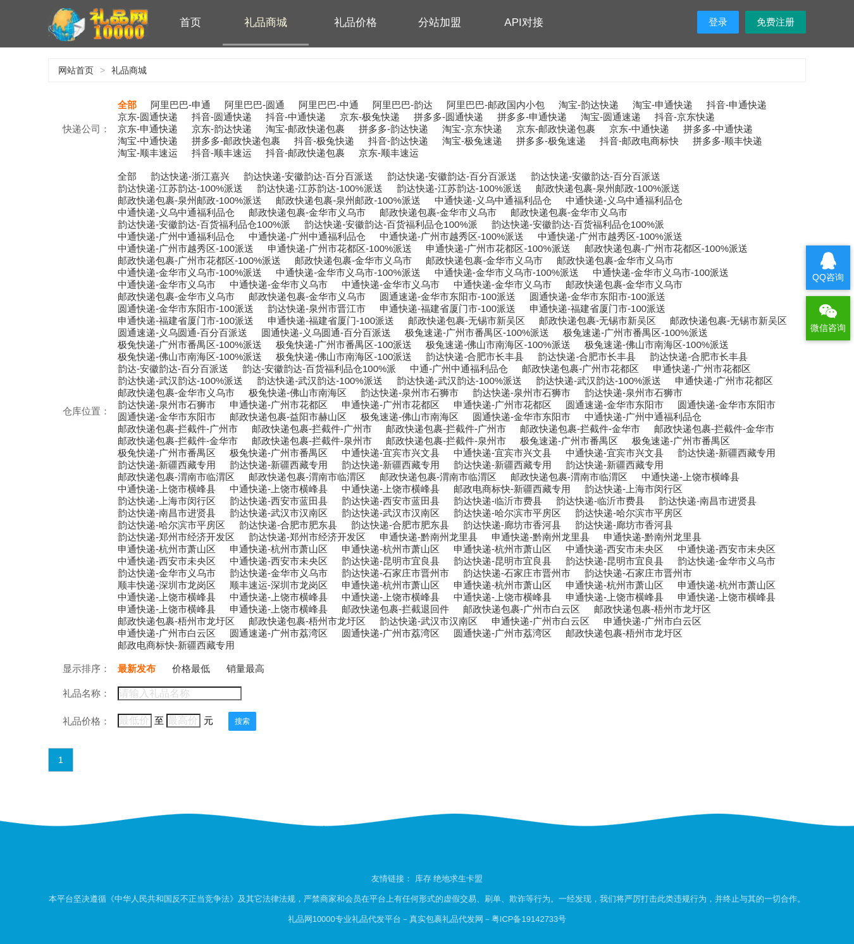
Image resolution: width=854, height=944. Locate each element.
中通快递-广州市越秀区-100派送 (186, 248)
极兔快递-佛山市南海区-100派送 (344, 356)
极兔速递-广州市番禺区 (569, 440)
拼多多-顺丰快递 (727, 140)
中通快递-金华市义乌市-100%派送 (190, 272)
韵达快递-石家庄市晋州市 (395, 573)
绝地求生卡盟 (458, 878)
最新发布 (137, 668)
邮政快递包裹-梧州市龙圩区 (652, 609)
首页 (190, 22)
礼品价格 (355, 22)
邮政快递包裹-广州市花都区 (580, 368)
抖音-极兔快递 (324, 140)
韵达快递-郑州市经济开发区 (176, 536)
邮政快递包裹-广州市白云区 (521, 609)
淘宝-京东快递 (472, 128)
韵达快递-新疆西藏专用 (727, 452)
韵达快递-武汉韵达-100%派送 (180, 380)
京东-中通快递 (639, 128)
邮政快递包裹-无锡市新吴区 (466, 320)
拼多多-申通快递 (532, 116)
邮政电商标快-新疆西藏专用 (512, 488)
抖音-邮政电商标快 (639, 140)
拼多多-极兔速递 (551, 140)
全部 (127, 104)
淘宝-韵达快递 (589, 104)
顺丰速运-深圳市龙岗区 (279, 585)
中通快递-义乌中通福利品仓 (493, 200)
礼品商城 (265, 22)
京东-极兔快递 (370, 116)
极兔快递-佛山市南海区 (298, 392)
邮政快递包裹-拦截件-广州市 (178, 428)
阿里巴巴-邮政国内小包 (496, 104)
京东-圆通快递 (148, 116)
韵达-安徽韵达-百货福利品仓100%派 (319, 368)
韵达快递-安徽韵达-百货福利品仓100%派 (204, 224)
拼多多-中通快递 (718, 128)
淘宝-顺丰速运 (148, 152)
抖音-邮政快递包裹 (305, 152)
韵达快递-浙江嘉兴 (190, 176)
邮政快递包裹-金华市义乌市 (307, 212)
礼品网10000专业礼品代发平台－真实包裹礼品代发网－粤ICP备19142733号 (427, 919)
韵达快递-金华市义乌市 (727, 561)
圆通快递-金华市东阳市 (727, 404)
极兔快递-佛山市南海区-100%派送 (190, 356)
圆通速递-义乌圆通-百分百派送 (182, 332)
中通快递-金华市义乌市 (167, 284)
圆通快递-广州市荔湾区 (391, 633)
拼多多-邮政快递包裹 (236, 140)
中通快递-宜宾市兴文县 (391, 452)
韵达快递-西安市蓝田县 (279, 500)
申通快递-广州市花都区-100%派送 (340, 248)
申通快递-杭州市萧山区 (167, 548)
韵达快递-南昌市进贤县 (708, 500)
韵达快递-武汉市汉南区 (279, 512)
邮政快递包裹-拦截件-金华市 (580, 428)
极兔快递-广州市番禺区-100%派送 (190, 344)
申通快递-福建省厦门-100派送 (331, 320)
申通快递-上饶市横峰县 (615, 597)
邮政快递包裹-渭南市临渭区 (176, 476)
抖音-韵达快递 (398, 140)
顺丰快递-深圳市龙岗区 (167, 585)
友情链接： (393, 878)
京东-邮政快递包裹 (555, 128)
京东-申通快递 (148, 128)
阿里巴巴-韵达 (403, 104)
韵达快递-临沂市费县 (498, 500)
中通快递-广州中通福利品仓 (176, 236)
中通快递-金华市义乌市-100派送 (661, 272)
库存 (423, 878)
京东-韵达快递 (222, 128)
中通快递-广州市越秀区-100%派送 (452, 236)
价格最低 (191, 668)
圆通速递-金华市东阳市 (615, 404)
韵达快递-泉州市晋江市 (317, 308)
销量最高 (245, 668)
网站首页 (76, 70)
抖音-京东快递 (685, 116)
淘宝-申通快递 (663, 104)
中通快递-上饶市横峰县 (690, 476)
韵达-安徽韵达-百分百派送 (173, 368)
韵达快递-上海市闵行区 (634, 488)
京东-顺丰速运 (389, 152)
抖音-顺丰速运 (222, 152)
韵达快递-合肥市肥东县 (288, 524)
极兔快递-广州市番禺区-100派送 (344, 344)
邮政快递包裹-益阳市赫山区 (288, 416)
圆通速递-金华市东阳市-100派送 (448, 296)
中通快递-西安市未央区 (615, 548)
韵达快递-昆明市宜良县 (391, 561)
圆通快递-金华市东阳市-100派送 (597, 296)
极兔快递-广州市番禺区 (167, 452)
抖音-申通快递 (737, 104)
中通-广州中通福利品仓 (459, 368)
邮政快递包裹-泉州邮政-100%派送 (608, 188)
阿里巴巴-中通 (329, 104)
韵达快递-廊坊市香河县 (512, 524)
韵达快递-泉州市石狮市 (410, 392)
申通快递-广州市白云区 (541, 621)
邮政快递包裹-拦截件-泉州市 (312, 440)
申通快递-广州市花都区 (702, 368)
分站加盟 (439, 22)
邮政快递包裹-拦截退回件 (395, 609)
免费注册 (776, 21)
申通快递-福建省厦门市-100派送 (448, 308)
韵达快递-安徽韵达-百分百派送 (308, 176)
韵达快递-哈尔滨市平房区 (507, 512)
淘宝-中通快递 (148, 140)
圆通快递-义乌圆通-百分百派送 (326, 332)
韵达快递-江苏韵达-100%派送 (180, 188)
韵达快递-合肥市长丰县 (475, 356)
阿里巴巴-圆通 (255, 104)
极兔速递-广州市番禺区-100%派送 (477, 332)
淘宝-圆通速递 (611, 116)
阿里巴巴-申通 (181, 104)
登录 (718, 21)
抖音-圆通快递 (222, 116)
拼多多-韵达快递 (393, 128)
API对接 (523, 22)
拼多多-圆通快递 (448, 116)
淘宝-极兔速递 (472, 140)
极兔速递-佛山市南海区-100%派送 (498, 344)
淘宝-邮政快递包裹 (305, 128)
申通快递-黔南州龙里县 (429, 536)
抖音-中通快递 (296, 116)
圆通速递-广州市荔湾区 (279, 633)
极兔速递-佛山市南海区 (410, 416)
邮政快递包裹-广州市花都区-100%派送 (666, 248)
